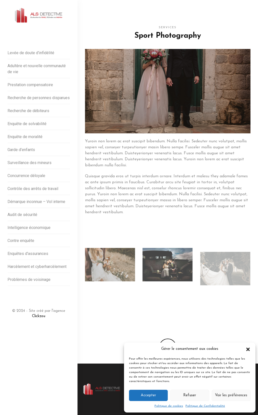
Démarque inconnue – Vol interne (36, 201)
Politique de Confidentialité (205, 406)
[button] (248, 349)
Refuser (189, 395)
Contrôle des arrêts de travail (33, 188)
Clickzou (38, 316)
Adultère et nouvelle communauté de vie (37, 68)
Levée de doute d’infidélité (31, 52)
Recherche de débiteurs (28, 110)
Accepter (148, 395)
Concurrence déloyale (26, 175)
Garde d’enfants (21, 149)
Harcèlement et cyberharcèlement (37, 266)
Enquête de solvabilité (27, 123)
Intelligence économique (29, 227)
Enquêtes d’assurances (28, 253)
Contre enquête (21, 240)
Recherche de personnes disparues (39, 97)
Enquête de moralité (25, 136)
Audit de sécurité (22, 214)
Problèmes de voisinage (29, 279)
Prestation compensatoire (30, 84)
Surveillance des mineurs (30, 162)
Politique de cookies (168, 406)
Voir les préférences (231, 395)
